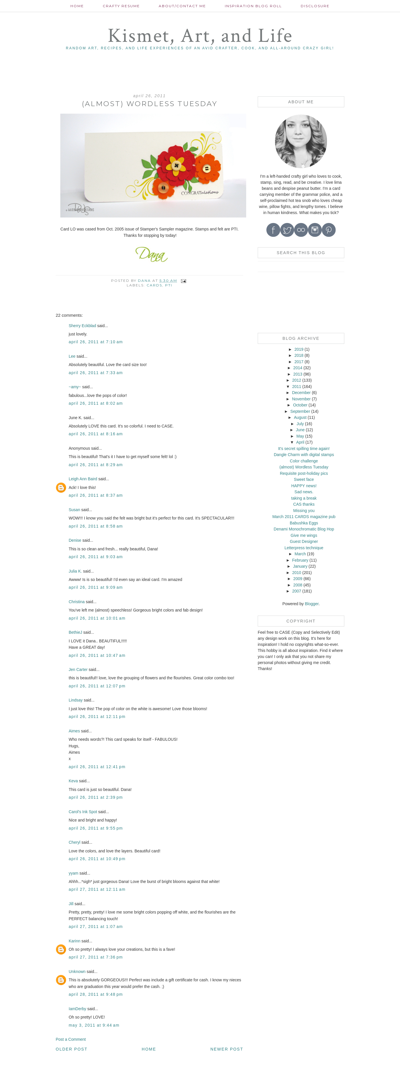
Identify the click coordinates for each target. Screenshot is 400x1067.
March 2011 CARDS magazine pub (304, 516)
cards (154, 285)
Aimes (74, 731)
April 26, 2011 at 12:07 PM (97, 686)
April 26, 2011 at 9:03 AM (96, 556)
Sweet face (304, 479)
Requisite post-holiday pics (304, 473)
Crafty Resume (121, 6)
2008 (297, 585)
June (300, 429)
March (300, 554)
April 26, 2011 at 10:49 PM (97, 858)
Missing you (304, 510)
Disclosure (315, 6)
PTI (168, 285)
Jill (71, 903)
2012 (296, 380)
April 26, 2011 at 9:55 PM (96, 828)
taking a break (304, 498)
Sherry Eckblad (82, 325)
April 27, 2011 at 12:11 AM (97, 889)
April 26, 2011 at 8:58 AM (96, 526)
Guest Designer (304, 541)
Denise (75, 540)
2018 (298, 355)
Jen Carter (78, 669)
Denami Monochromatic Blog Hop (304, 529)
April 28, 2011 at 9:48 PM (96, 994)
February (300, 560)
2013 (297, 374)
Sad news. (303, 492)
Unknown (77, 971)
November (301, 399)
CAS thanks (304, 504)
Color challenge (304, 461)
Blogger (311, 603)
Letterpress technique (304, 547)
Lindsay (76, 700)
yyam (73, 873)
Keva (73, 781)
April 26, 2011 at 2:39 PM (96, 797)
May (300, 436)
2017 (298, 361)
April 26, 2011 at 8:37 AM (96, 495)
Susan (74, 509)
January (300, 566)
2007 (296, 591)
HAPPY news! (304, 485)
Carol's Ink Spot (83, 811)
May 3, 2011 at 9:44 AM (94, 1025)
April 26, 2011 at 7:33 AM (96, 372)
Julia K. (75, 571)
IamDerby (77, 1008)
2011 (296, 386)
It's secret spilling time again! (304, 448)
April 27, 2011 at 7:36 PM (96, 957)
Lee (72, 356)
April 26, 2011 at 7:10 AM (96, 342)
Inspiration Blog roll (253, 6)
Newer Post (226, 1049)
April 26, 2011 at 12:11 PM (97, 716)
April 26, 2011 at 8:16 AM (96, 434)
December (301, 392)
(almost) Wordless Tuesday (303, 467)
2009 (297, 578)
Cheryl (74, 842)
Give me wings (304, 535)
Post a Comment (71, 1039)
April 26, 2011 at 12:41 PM (97, 766)
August (300, 417)
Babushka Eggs (304, 523)
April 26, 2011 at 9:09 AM (96, 587)
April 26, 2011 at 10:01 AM (97, 618)
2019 (298, 349)
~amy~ (75, 387)
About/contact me (182, 6)
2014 (297, 367)
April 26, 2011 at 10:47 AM (97, 655)
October (300, 405)
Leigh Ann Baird (83, 479)
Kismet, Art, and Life (200, 36)
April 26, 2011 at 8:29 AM (96, 464)
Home (77, 6)
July (300, 423)
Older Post (71, 1049)
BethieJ (75, 632)
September (300, 411)
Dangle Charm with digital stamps (304, 454)
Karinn (74, 941)
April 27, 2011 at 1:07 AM (96, 926)
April (300, 442)
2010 (296, 572)
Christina (77, 601)
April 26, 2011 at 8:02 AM (96, 403)
